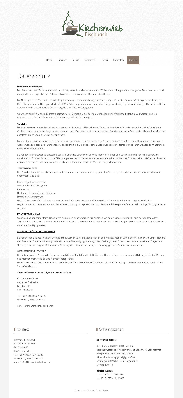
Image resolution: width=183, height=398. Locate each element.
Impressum (80, 390)
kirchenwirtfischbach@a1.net (39, 305)
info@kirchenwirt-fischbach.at (36, 362)
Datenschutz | (95, 390)
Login (105, 390)
